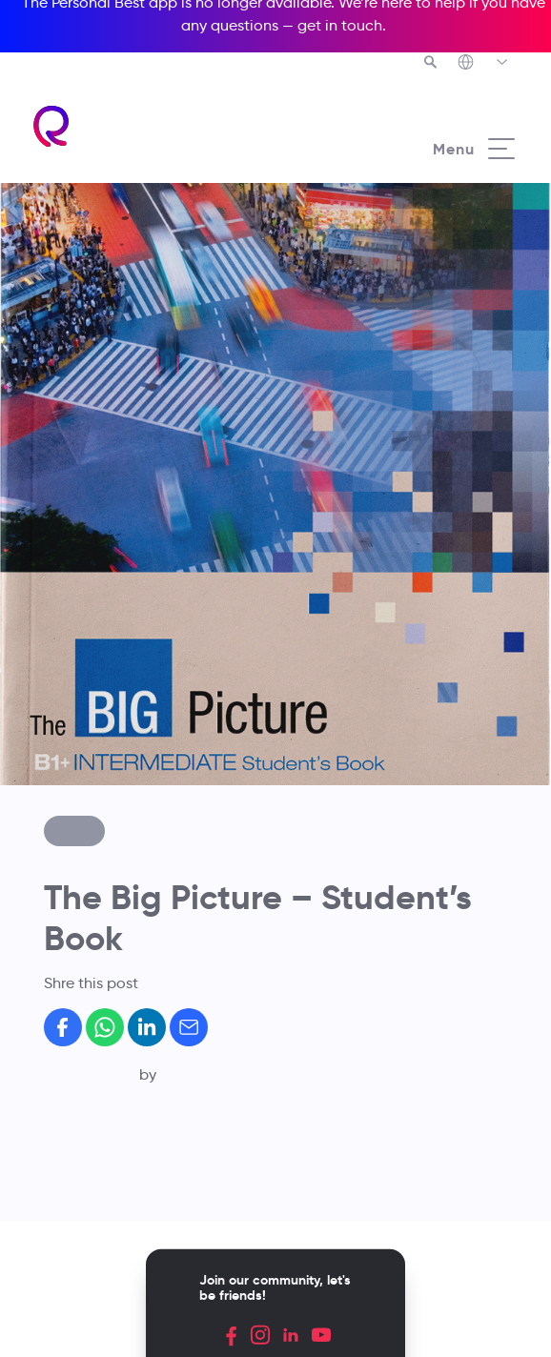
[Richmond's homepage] (52, 126)
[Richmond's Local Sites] (483, 63)
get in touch (339, 25)
